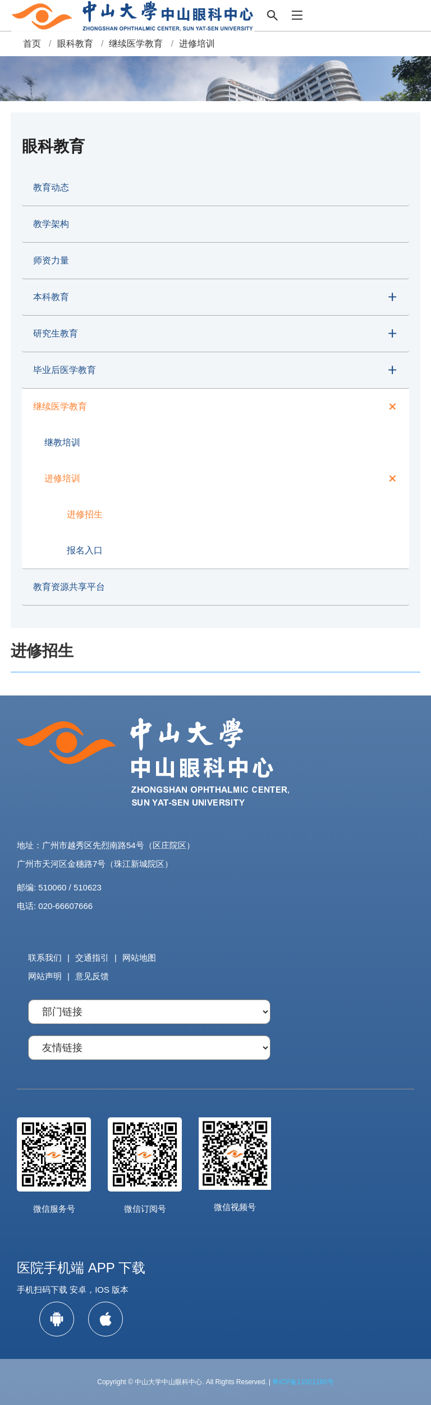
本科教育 (51, 297)
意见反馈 (92, 976)
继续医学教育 (136, 43)
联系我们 (45, 957)
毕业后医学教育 (64, 370)
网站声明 (45, 976)
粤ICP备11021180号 (302, 1382)
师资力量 (51, 260)
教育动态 (51, 187)
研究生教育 (55, 333)
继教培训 (62, 442)
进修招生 (85, 514)
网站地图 (139, 957)
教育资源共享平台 (69, 587)
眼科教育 (75, 43)
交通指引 (92, 957)
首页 (32, 43)
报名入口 (85, 550)
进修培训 (197, 43)
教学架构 (51, 224)
